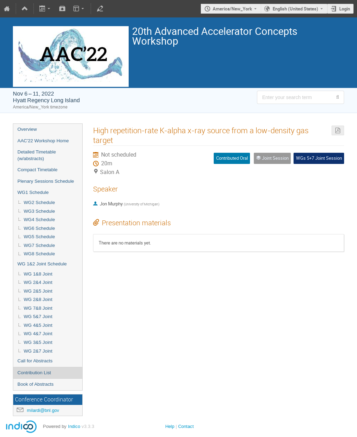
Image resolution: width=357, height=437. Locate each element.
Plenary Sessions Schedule (45, 181)
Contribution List (34, 372)
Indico (74, 426)
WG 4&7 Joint (38, 333)
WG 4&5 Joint (38, 325)
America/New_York (232, 9)
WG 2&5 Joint (38, 291)
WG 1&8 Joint (38, 274)
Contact (186, 426)
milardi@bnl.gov (43, 410)
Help (169, 426)
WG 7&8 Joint (38, 308)
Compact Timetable (37, 169)
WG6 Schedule (39, 228)
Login (344, 9)
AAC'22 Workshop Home (43, 140)
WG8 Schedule (39, 253)
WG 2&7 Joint (38, 351)
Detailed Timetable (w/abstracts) (36, 155)
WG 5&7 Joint (38, 316)
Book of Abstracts (35, 384)
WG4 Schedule (39, 219)
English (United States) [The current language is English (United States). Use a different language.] (295, 9)
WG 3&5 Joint (38, 342)
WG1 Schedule (33, 192)
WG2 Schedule (39, 202)
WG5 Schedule (39, 236)
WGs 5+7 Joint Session (319, 158)
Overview (27, 129)
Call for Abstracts (35, 360)
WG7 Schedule (39, 245)
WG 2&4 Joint (38, 282)
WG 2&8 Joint (38, 299)
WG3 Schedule (39, 211)
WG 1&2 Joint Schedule (42, 263)
